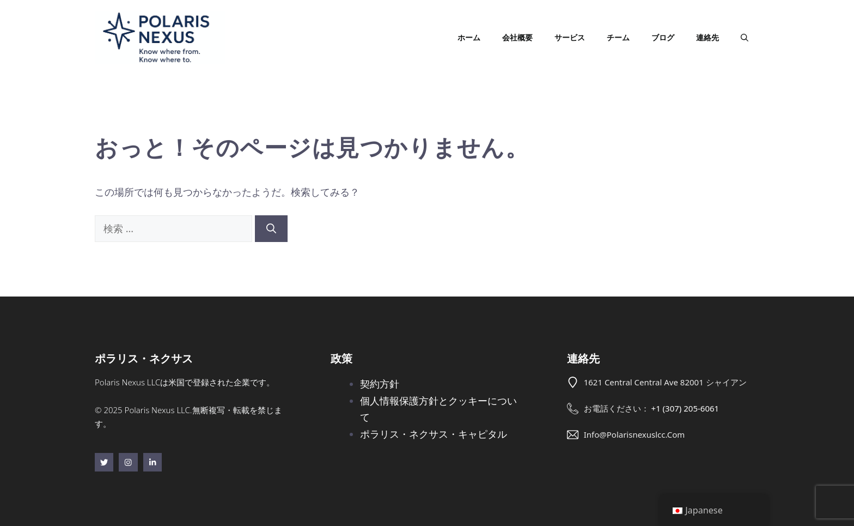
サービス (569, 37)
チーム (618, 37)
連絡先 (707, 37)
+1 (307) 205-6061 (685, 408)
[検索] (271, 228)
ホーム (468, 37)
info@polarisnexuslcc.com (634, 434)
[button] (744, 37)
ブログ (662, 37)
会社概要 (517, 37)
